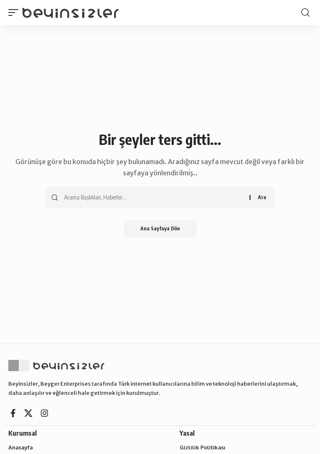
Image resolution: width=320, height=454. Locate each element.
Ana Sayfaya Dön (160, 228)
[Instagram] (44, 413)
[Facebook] (13, 413)
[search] (305, 12)
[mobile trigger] (15, 12)
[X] (28, 413)
